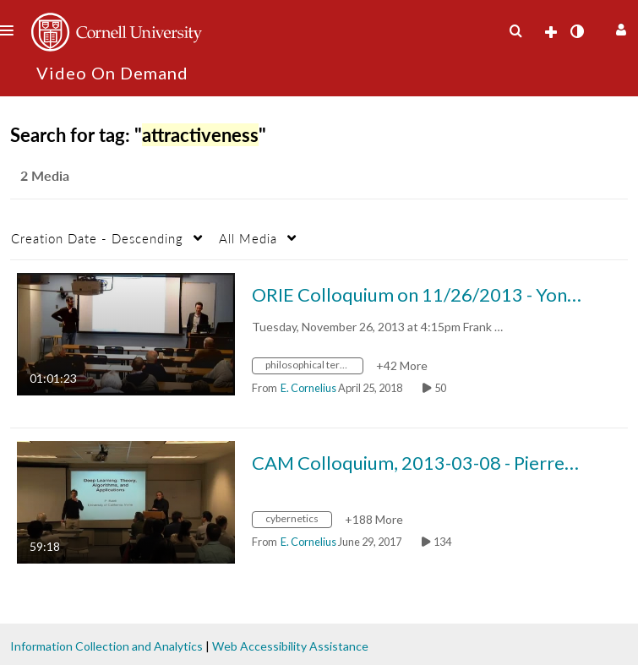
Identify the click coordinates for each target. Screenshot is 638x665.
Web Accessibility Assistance (290, 646)
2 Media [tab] (44, 175)
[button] (619, 27)
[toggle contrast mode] (576, 31)
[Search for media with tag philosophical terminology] (314, 367)
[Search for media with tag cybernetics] (298, 521)
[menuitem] (515, 31)
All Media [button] (248, 238)
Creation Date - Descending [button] (97, 238)
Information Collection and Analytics (106, 646)
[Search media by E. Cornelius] (308, 388)
